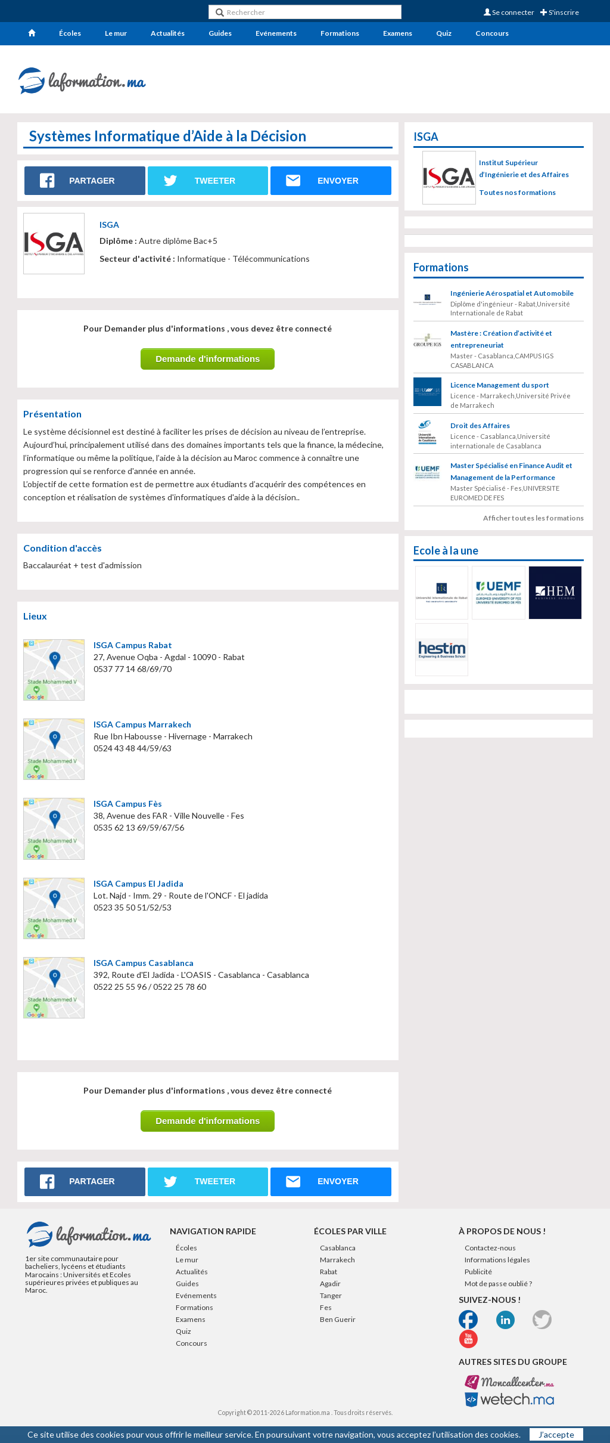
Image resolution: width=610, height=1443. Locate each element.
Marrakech (337, 1268)
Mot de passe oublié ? (498, 1291)
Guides (220, 33)
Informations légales (497, 1268)
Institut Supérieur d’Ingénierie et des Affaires (524, 168)
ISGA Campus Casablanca (144, 963)
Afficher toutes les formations (533, 535)
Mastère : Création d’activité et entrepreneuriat (501, 356)
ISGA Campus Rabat (133, 645)
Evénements (276, 33)
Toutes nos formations (517, 192)
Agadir (330, 1291)
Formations (339, 33)
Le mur (116, 33)
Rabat (328, 1279)
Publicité (478, 1279)
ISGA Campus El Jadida (138, 883)
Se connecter (509, 12)
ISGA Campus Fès (128, 803)
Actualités (168, 33)
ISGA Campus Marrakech (142, 724)
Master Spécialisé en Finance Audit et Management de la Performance (511, 489)
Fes (326, 1315)
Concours (492, 33)
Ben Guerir (338, 1327)
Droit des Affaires (480, 443)
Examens (397, 33)
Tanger (331, 1303)
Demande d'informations (207, 359)
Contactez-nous (490, 1256)
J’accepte (556, 1434)
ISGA (109, 224)
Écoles (70, 33)
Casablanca (338, 1256)
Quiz (444, 33)
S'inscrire (559, 12)
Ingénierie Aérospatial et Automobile (512, 310)
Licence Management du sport (499, 402)
